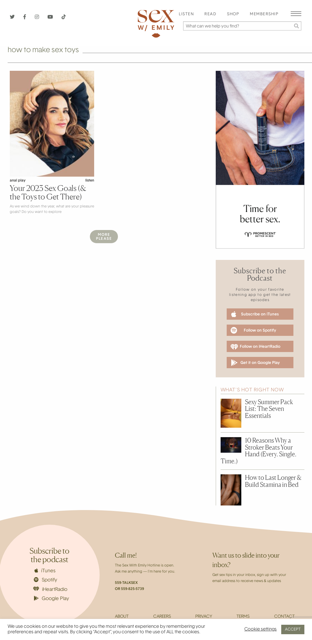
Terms (243, 617)
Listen (186, 14)
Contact (284, 617)
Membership (264, 14)
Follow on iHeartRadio (255, 347)
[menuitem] (186, 14)
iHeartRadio (50, 589)
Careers (162, 617)
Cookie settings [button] (260, 629)
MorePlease (104, 237)
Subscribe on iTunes (255, 314)
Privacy (203, 617)
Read (210, 14)
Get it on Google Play (255, 362)
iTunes (44, 570)
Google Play (51, 598)
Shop (233, 14)
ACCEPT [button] (293, 629)
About (122, 617)
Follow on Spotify (253, 330)
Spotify (45, 580)
